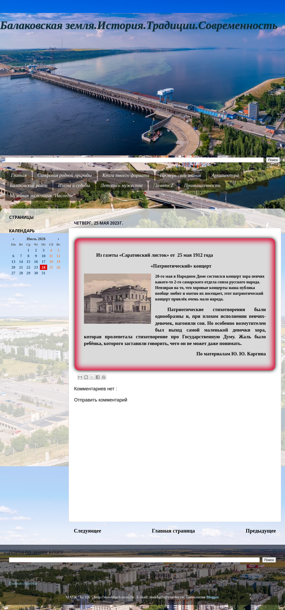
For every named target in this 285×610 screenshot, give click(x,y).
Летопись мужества (122, 185)
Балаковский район (28, 185)
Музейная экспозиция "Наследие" (42, 195)
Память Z (163, 185)
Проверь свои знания (180, 175)
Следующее (87, 531)
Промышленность (202, 185)
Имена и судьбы (74, 185)
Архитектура (225, 175)
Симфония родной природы (64, 175)
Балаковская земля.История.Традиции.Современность (138, 25)
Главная (19, 175)
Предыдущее (261, 531)
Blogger (212, 597)
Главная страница (173, 531)
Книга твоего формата (125, 175)
